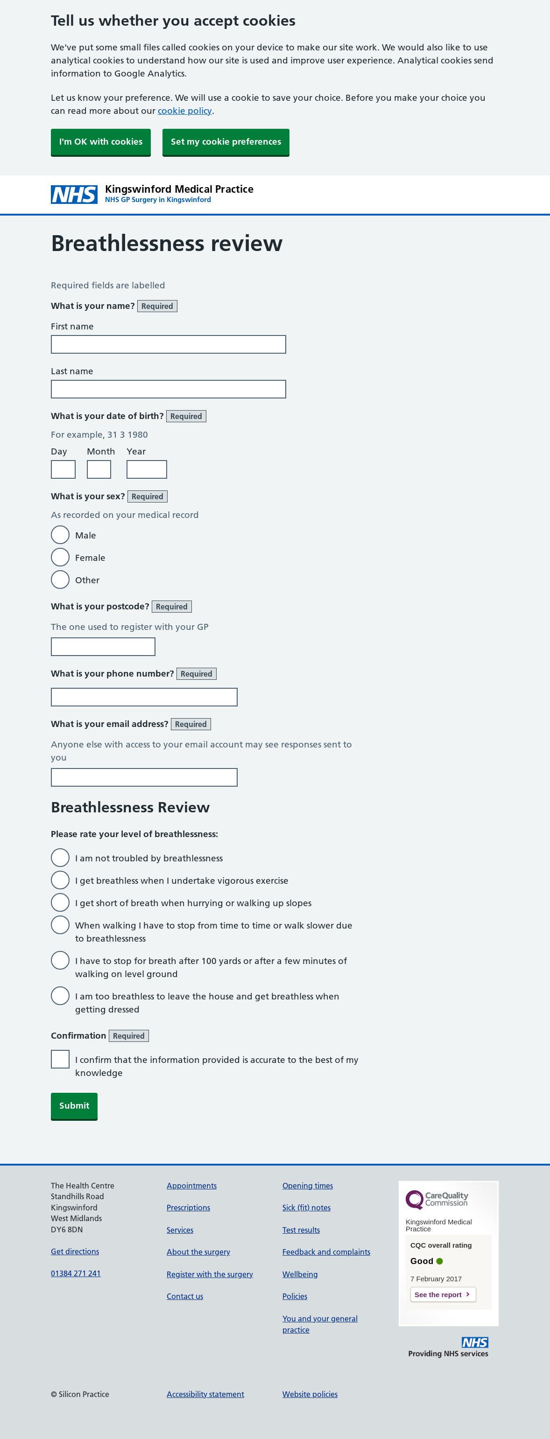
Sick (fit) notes (306, 1207)
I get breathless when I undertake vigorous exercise (182, 880)
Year (136, 451)
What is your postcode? (121, 607)
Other (87, 580)
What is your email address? (131, 724)
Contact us (185, 1296)
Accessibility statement (205, 1394)
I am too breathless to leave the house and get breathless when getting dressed (207, 1003)
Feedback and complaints (326, 1252)
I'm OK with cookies (100, 141)
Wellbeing (300, 1274)
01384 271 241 (76, 1273)
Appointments (192, 1185)
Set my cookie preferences (226, 141)
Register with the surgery (210, 1274)
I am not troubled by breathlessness (149, 858)
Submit (74, 1105)
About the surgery (198, 1252)
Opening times (307, 1185)
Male (85, 535)
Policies (294, 1296)
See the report (438, 1295)
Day (59, 451)
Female (90, 557)
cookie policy (185, 110)
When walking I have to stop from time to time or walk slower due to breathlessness (214, 932)
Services (180, 1230)
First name (72, 326)
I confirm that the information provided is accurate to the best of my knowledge (217, 1066)
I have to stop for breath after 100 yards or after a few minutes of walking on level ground (211, 967)
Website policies (310, 1394)
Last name (72, 371)
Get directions (75, 1251)
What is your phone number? (134, 674)
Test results (301, 1230)
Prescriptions (188, 1207)
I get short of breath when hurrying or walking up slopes (193, 903)
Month (101, 451)
